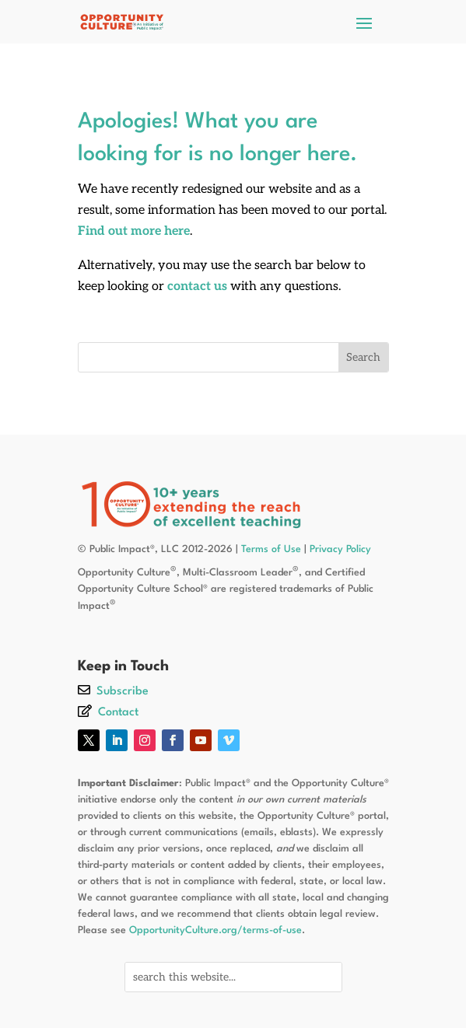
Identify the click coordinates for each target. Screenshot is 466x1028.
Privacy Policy (340, 549)
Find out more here (134, 231)
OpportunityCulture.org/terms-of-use (215, 930)
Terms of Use (271, 549)
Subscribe (122, 692)
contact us (197, 286)
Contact (118, 713)
